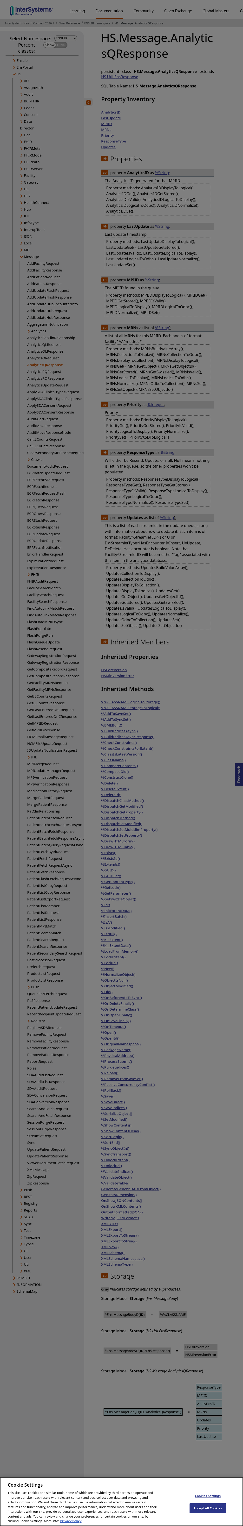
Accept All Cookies (208, 1512)
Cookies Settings (208, 1500)
